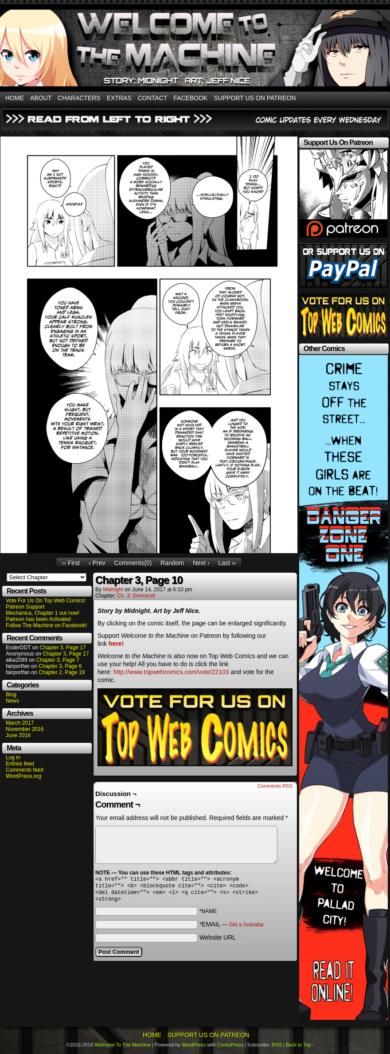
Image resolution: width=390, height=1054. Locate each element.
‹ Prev (97, 562)
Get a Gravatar (246, 928)
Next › (201, 562)
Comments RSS (274, 786)
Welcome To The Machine (122, 1044)
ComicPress (230, 1044)
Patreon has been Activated (38, 619)
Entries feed (20, 764)
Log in (13, 757)
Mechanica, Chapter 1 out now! (42, 613)
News (12, 701)
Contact (153, 97)
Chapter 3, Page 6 (60, 666)
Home (14, 97)
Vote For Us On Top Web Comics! (46, 600)
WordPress (194, 1044)
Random (172, 562)
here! (116, 643)
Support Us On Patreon (255, 97)
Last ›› (227, 562)
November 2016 (24, 729)
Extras (119, 97)
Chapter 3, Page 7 (57, 660)
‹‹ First (71, 562)
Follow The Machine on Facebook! (46, 625)
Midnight (113, 589)
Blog (11, 694)
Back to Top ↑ (300, 1044)
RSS (277, 1044)
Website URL (217, 941)
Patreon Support (25, 607)
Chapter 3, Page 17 (62, 647)
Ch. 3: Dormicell (136, 596)
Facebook (190, 97)
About (40, 97)
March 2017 (20, 723)
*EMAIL (231, 927)
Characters (79, 97)
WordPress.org (23, 776)
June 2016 (18, 735)
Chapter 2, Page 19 (62, 672)
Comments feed (24, 770)
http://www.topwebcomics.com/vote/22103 (171, 671)
